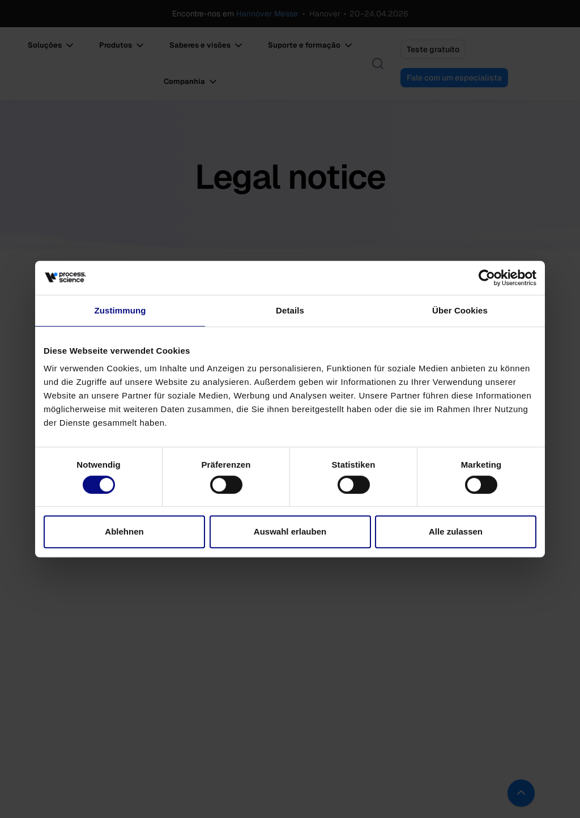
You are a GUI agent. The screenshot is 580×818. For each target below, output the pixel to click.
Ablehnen (124, 531)
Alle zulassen (456, 531)
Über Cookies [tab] (460, 310)
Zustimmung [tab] (120, 310)
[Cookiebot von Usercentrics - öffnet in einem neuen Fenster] (486, 277)
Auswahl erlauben (290, 531)
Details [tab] (290, 310)
